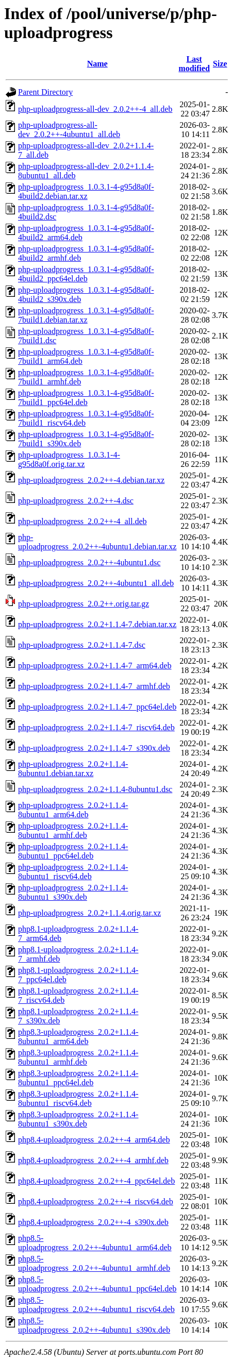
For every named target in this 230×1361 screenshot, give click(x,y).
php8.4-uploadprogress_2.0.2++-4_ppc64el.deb (96, 1181)
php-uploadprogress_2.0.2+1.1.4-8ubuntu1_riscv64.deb (73, 872)
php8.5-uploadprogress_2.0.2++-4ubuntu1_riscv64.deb (96, 1305)
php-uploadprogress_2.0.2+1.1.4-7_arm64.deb (94, 665)
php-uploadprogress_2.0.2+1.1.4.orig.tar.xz (89, 913)
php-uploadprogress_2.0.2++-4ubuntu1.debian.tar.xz (97, 542)
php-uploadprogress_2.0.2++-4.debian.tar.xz (91, 480)
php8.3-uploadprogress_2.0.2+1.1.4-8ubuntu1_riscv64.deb (78, 1098)
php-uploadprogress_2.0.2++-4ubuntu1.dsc (89, 562)
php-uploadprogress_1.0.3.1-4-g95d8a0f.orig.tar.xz (69, 459)
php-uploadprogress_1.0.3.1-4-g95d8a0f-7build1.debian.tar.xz (86, 315)
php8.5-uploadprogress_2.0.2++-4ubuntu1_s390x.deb (94, 1325)
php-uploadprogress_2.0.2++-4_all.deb (82, 521)
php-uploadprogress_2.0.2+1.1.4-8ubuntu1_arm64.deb (73, 810)
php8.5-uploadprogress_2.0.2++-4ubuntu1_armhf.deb (94, 1263)
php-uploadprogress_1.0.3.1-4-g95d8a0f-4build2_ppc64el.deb (86, 274)
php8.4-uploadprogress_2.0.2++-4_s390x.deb (93, 1222)
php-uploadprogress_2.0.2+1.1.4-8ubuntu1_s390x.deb (73, 892)
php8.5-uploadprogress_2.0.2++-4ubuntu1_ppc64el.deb (97, 1284)
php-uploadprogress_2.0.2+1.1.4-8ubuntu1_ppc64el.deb (73, 851)
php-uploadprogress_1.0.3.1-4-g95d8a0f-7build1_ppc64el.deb (86, 398)
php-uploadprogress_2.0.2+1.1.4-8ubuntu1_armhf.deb (73, 830)
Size (220, 63)
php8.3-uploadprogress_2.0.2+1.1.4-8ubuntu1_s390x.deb (78, 1119)
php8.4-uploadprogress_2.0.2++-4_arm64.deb (94, 1139)
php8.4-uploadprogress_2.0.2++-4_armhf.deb (93, 1160)
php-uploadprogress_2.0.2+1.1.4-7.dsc (81, 645)
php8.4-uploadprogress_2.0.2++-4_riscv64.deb (95, 1201)
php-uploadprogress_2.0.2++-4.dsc (76, 500)
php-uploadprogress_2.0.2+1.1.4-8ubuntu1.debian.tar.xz (73, 769)
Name (97, 63)
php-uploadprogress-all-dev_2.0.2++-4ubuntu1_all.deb (69, 130)
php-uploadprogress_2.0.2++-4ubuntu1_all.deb (96, 583)
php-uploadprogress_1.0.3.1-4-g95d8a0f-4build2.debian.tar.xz (86, 191)
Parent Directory (45, 92)
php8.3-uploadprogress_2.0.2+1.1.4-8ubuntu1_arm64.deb (78, 1037)
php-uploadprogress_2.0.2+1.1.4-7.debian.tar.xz (97, 624)
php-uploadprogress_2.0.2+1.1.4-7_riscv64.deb (96, 727)
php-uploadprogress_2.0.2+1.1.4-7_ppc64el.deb (97, 706)
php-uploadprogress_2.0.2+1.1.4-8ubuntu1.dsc (95, 789)
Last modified (193, 64)
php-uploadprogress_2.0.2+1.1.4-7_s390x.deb (94, 748)
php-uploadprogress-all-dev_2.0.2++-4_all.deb (95, 109)
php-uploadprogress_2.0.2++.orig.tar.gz (83, 603)
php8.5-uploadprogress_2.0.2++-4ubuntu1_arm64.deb (95, 1243)
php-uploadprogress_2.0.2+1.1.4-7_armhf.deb (94, 686)
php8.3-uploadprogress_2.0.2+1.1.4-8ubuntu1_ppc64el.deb (78, 1078)
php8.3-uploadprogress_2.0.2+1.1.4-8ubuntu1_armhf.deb (78, 1057)
